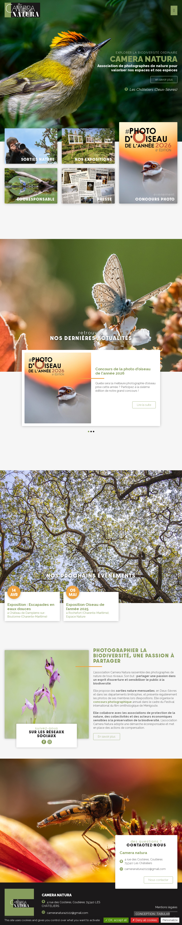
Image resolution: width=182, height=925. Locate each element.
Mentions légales (166, 907)
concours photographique (112, 702)
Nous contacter (158, 880)
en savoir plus (164, 79)
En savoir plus (106, 736)
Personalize (170, 920)
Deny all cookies (144, 920)
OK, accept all (116, 920)
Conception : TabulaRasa (156, 914)
